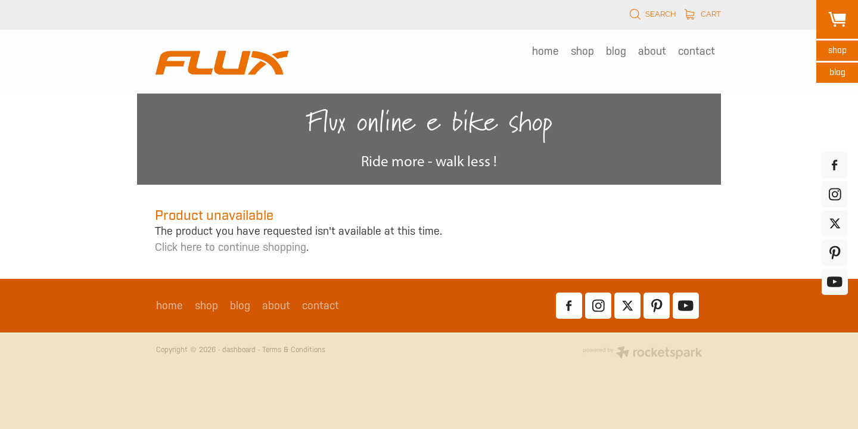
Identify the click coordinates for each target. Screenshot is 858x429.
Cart (703, 14)
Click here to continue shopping (230, 247)
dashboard (239, 350)
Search (652, 14)
